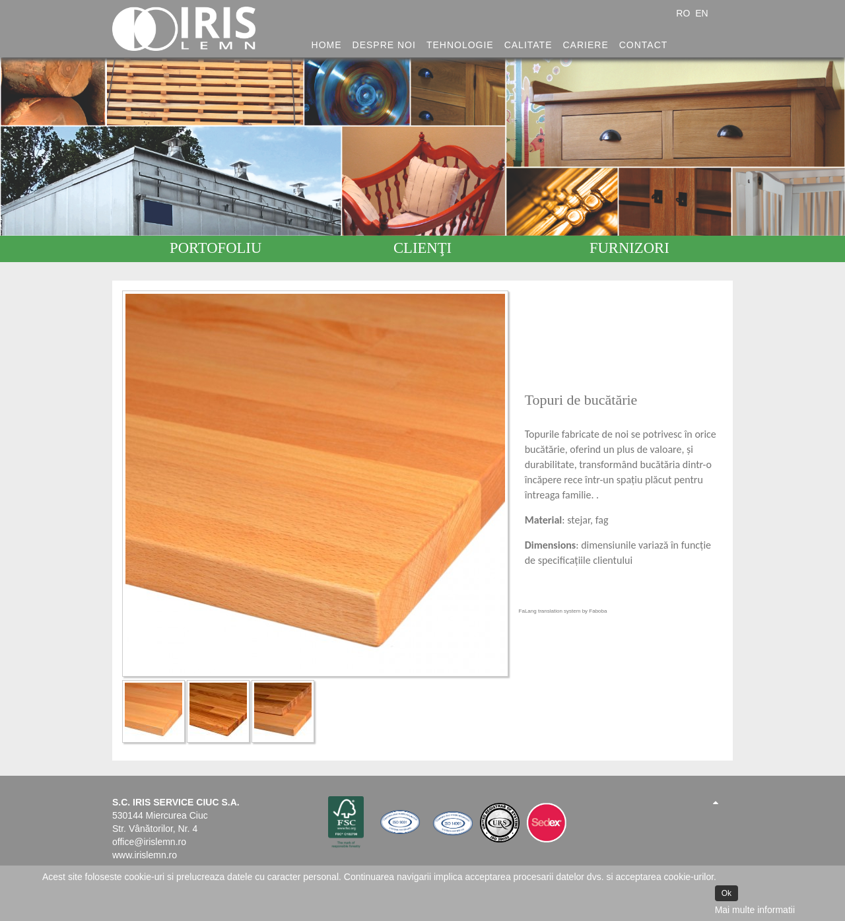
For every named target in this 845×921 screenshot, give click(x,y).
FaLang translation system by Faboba (563, 611)
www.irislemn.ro (144, 855)
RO (684, 13)
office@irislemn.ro (149, 841)
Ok (726, 893)
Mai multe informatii (755, 909)
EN (701, 13)
